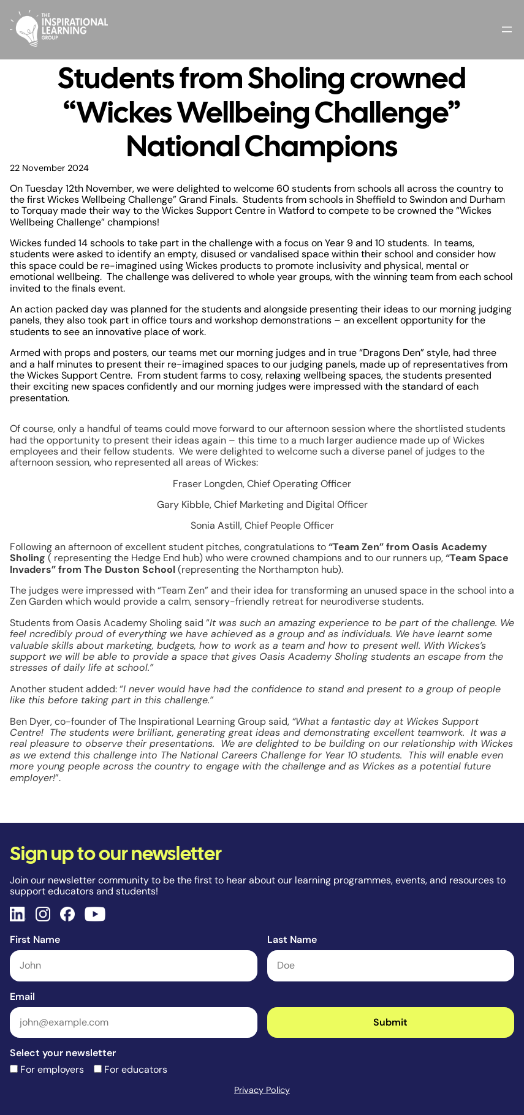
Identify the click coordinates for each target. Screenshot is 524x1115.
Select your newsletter (63, 1052)
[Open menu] (506, 29)
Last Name (292, 939)
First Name (35, 939)
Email (22, 996)
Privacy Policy (262, 1089)
